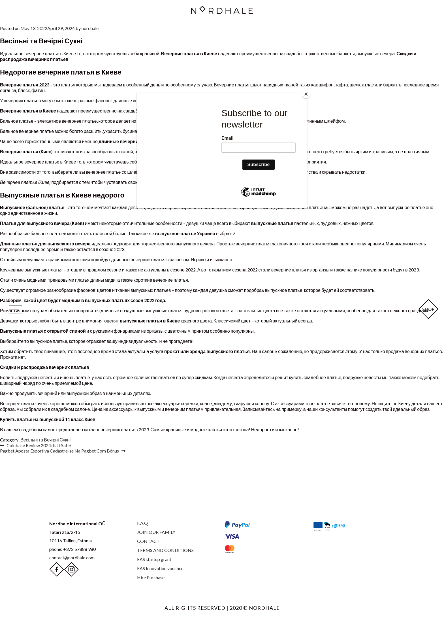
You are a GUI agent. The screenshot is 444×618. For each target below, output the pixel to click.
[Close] (306, 94)
